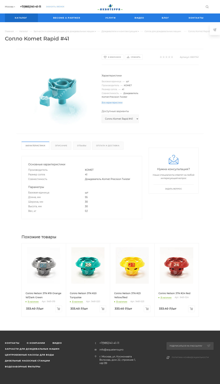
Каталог (21, 17)
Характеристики (35, 145)
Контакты (196, 17)
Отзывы (81, 145)
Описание (61, 145)
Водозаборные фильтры (22, 366)
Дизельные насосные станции (27, 360)
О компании (36, 343)
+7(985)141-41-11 (30, 6)
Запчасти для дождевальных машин (32, 349)
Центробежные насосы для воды (29, 354)
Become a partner (67, 17)
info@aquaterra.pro (111, 349)
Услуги (110, 17)
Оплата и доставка (107, 145)
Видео (140, 17)
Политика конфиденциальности (190, 357)
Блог (166, 17)
